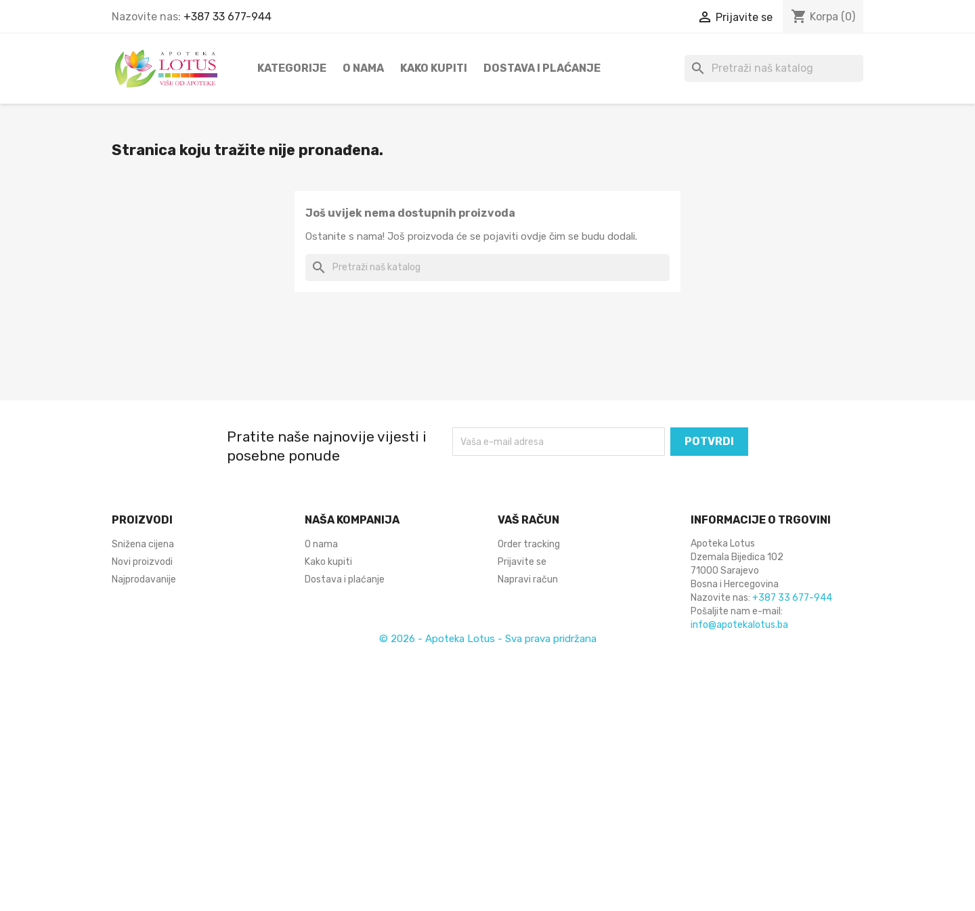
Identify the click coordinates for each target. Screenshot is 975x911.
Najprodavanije (144, 579)
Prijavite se (522, 562)
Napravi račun (528, 579)
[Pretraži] (774, 68)
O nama (363, 68)
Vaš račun (528, 519)
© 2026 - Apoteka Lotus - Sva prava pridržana (488, 639)
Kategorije (291, 68)
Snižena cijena (143, 544)
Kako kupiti (433, 68)
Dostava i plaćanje (542, 68)
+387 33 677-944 (227, 16)
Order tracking (529, 544)
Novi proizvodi (142, 562)
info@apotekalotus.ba (739, 625)
